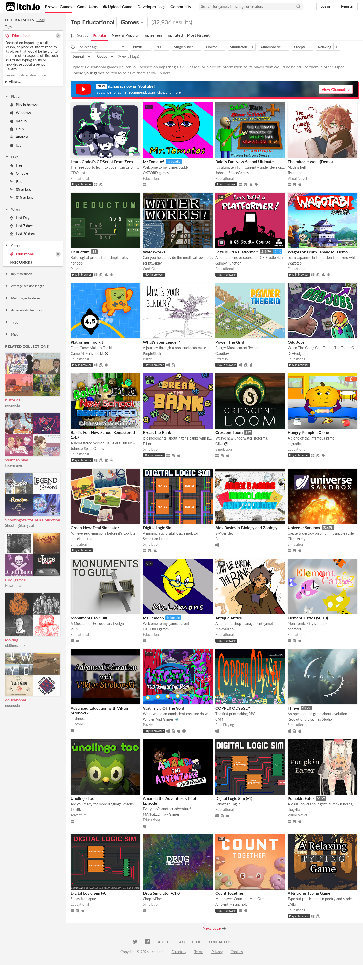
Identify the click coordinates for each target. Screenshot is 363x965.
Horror (211, 47)
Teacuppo (295, 173)
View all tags (128, 56)
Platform (14, 96)
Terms (198, 952)
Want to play (16, 459)
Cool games (15, 579)
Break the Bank (157, 432)
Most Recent (198, 35)
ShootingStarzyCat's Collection (32, 519)
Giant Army (296, 539)
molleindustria (81, 539)
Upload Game (117, 6)
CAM (219, 719)
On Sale (19, 173)
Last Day (19, 218)
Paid (16, 181)
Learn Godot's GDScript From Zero (102, 161)
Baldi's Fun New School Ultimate (244, 161)
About (164, 942)
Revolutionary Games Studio (310, 719)
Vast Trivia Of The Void (163, 708)
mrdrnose (78, 718)
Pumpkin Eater (301, 798)
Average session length (24, 286)
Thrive (293, 708)
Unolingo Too (82, 798)
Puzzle (138, 47)
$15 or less (21, 197)
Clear (40, 20)
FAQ (181, 942)
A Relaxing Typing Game (309, 893)
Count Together (229, 893)
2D (158, 47)
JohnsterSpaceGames (232, 173)
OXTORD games (156, 173)
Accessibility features (23, 310)
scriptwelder (152, 263)
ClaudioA (222, 353)
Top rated (174, 35)
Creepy (299, 47)
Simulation (238, 47)
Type (11, 322)
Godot (102, 56)
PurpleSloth (152, 353)
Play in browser (25, 105)
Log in (325, 6)
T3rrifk (76, 809)
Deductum (80, 251)
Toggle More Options (33, 262)
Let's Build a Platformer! (236, 251)
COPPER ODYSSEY (232, 708)
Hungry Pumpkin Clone (308, 432)
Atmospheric (270, 47)
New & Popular (125, 35)
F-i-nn (147, 444)
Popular (99, 35)
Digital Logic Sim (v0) (89, 893)
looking (11, 639)
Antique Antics (228, 617)
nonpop (77, 263)
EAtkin (293, 904)
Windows (20, 113)
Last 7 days (21, 226)
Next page (212, 928)
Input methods (18, 274)
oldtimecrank (15, 645)
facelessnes (13, 465)
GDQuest (78, 173)
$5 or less (20, 189)
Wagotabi (295, 263)
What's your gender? (161, 342)
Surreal (78, 56)
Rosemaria (13, 585)
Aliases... (15, 82)
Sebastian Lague (155, 539)
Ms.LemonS (153, 617)
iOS (15, 145)
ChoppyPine (152, 899)
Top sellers (152, 35)
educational (15, 699)
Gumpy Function (228, 263)
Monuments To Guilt (89, 617)
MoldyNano (224, 629)
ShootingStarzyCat (19, 525)
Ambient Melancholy (231, 904)
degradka (295, 444)
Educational (22, 254)
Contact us (220, 942)
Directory (179, 952)
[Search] (298, 6)
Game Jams (87, 6)
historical (13, 399)
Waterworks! (155, 251)
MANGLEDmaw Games (161, 814)
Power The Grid (229, 342)
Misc (11, 334)
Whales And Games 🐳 (161, 719)
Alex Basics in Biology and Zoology (246, 527)
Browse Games (58, 6)
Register (347, 6)
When (12, 209)
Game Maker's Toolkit (87, 353)
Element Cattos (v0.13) (308, 617)
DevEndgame (298, 353)
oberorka (294, 629)
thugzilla (294, 809)
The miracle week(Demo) (310, 161)
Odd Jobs (296, 342)
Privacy (217, 952)
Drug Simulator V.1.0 (161, 893)
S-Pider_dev (224, 533)
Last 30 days (22, 234)
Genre (12, 246)
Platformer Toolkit (87, 342)
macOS (18, 121)
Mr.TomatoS (153, 161)
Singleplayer (183, 47)
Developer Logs (151, 6)
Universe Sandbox (304, 527)
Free (16, 165)
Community (180, 6)
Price (11, 157)
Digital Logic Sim (157, 527)
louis (74, 629)
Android (19, 137)
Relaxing (324, 47)
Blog (196, 942)
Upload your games (88, 72)
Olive (219, 444)
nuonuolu (12, 405)
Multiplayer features (22, 298)
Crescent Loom (229, 432)
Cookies (237, 952)
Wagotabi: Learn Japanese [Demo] (318, 251)
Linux (17, 129)
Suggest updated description (25, 75)
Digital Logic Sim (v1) (233, 798)
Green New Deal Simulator (95, 527)
